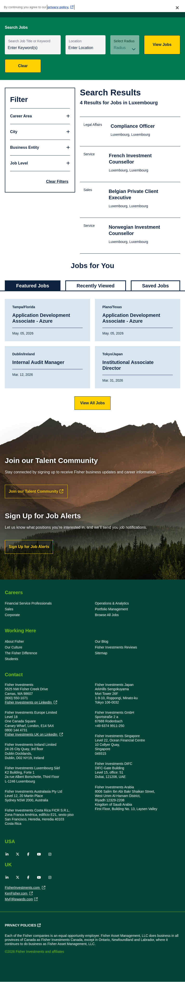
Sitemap (101, 653)
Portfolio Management (111, 609)
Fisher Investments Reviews (116, 647)
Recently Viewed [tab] (95, 285)
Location (75, 41)
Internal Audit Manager (38, 362)
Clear (23, 66)
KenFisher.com (16, 893)
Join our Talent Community (33, 491)
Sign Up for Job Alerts (29, 547)
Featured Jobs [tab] (32, 285)
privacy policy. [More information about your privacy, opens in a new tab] (58, 7)
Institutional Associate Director (128, 365)
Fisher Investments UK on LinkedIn (31, 735)
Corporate (12, 615)
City (13, 132)
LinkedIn (7, 854)
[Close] (177, 7)
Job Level (19, 163)
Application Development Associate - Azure (41, 318)
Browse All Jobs (107, 615)
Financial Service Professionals (28, 603)
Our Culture (13, 647)
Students (11, 659)
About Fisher (14, 641)
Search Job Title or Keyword (29, 41)
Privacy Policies (20, 925)
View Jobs (162, 45)
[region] (92, 6)
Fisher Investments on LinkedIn (29, 702)
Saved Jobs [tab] (155, 285)
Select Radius (124, 41)
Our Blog (101, 641)
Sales (9, 609)
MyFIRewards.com (19, 899)
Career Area (21, 116)
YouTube (39, 854)
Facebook (28, 854)
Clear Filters (57, 181)
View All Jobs (92, 403)
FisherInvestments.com (23, 888)
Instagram (50, 854)
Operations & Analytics (112, 603)
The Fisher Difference (21, 653)
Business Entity (24, 147)
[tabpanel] (92, 354)
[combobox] (85, 48)
